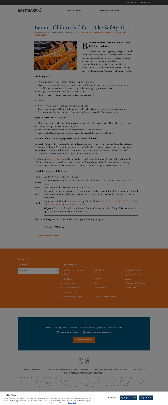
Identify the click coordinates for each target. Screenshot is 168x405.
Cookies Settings (111, 399)
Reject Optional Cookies (128, 399)
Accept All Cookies (146, 399)
